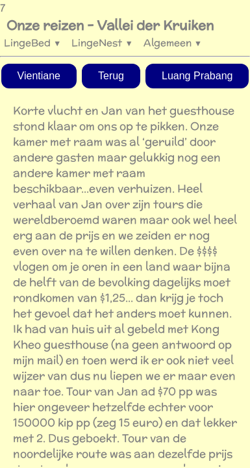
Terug (111, 75)
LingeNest (101, 42)
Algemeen (173, 42)
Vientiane (39, 75)
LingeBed (32, 42)
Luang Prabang (197, 75)
